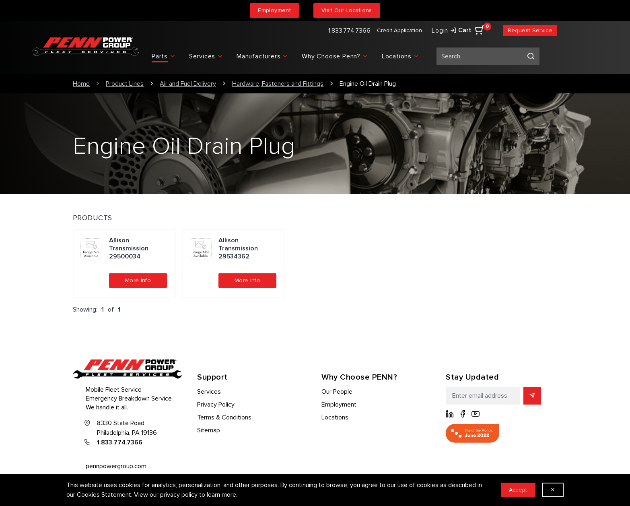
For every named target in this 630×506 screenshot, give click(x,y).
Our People (336, 392)
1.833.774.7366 (349, 31)
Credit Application (399, 30)
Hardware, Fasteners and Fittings (277, 84)
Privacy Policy (216, 405)
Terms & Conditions (224, 417)
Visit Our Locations (346, 10)
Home (81, 84)
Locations (334, 417)
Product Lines (125, 84)
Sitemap (208, 430)
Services (209, 392)
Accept (518, 489)
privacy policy (179, 495)
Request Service (530, 30)
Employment (274, 10)
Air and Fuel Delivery (188, 84)
